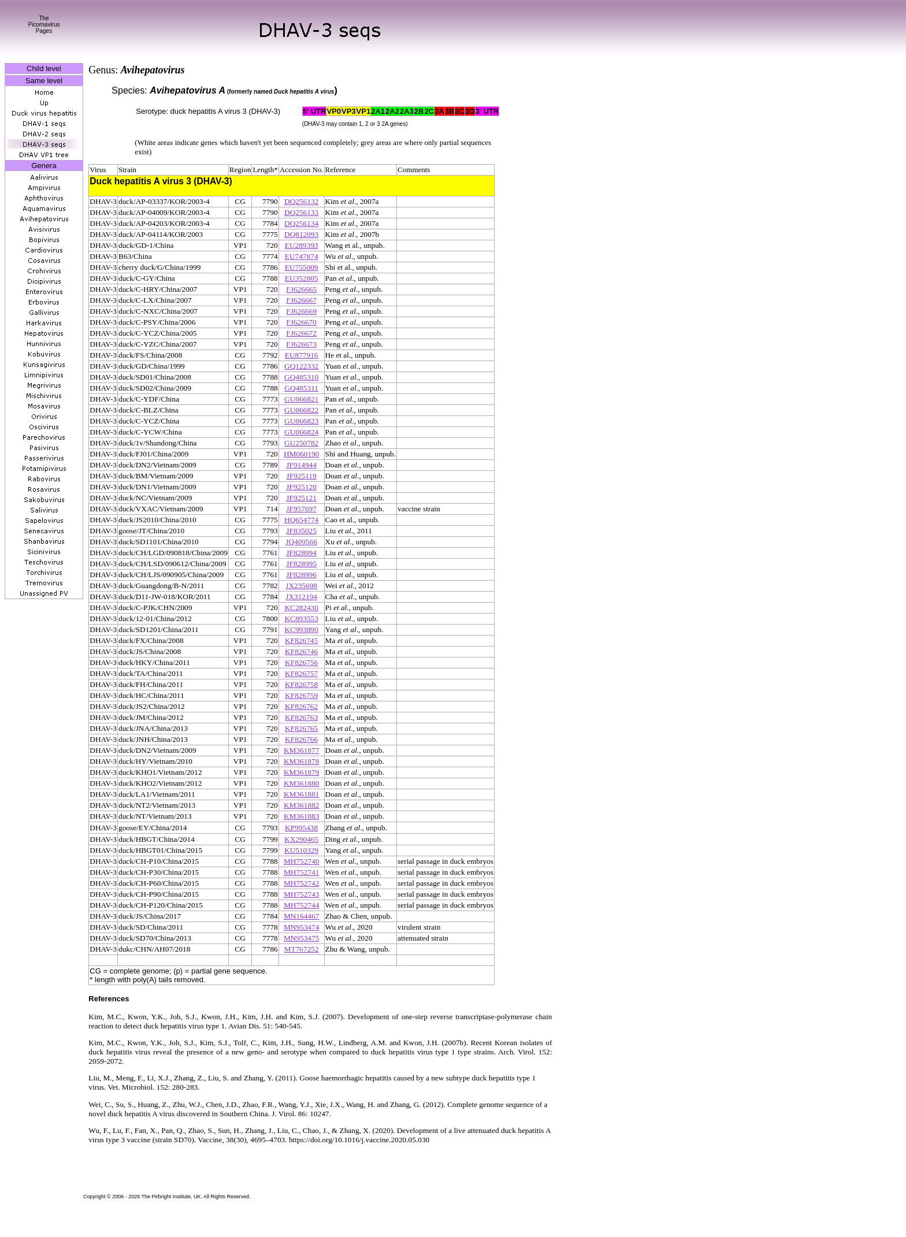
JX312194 (301, 596)
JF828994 (301, 552)
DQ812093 (301, 234)
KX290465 (301, 839)
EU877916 (301, 355)
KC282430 (301, 607)
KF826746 (301, 651)
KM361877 (301, 750)
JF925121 (301, 497)
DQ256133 (301, 212)
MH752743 (301, 894)
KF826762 (301, 706)
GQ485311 (301, 388)
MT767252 (301, 949)
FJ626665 (301, 289)
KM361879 (301, 772)
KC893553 (301, 618)
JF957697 (301, 508)
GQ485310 (301, 377)
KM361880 (301, 783)
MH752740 (301, 861)
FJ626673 (301, 344)
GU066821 (301, 399)
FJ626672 (301, 333)
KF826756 (301, 662)
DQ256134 (301, 223)
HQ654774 (301, 519)
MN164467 (301, 916)
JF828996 (301, 574)
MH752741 (301, 872)
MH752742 (301, 883)
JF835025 (301, 530)
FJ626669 (301, 311)
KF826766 (301, 739)
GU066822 (301, 410)
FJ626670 (301, 322)
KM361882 (301, 805)
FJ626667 (301, 300)
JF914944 (301, 464)
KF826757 (301, 673)
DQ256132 (301, 201)
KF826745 (301, 640)
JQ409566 (301, 541)
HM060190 (301, 454)
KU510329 (301, 850)
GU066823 (301, 421)
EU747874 (301, 256)
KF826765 (301, 728)
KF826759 (301, 695)
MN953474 (301, 927)
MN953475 (301, 938)
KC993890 (301, 629)
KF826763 (301, 717)
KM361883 (301, 816)
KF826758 (301, 684)
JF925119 (302, 475)
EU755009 (301, 267)
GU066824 (301, 432)
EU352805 (301, 278)
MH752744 (301, 905)
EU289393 (301, 245)
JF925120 (301, 486)
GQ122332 (301, 366)
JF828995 (301, 563)
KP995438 (301, 827)
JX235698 (301, 585)
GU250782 (301, 443)
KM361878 (301, 761)
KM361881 (301, 794)
